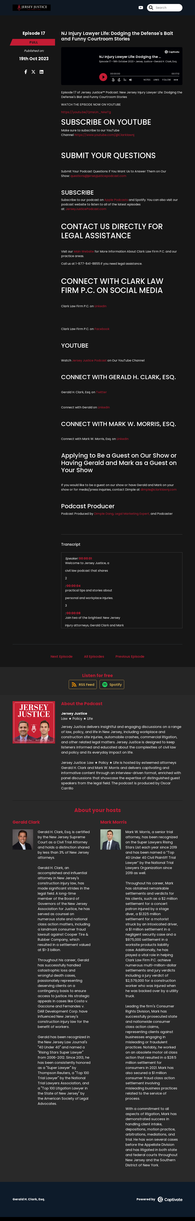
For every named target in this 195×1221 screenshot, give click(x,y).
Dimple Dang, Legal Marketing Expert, (122, 513)
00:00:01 (85, 558)
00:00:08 (73, 613)
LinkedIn (100, 306)
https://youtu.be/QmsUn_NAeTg (86, 112)
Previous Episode (130, 656)
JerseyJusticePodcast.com (86, 209)
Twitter (101, 392)
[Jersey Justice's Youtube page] (140, 9)
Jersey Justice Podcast (89, 360)
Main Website (84, 251)
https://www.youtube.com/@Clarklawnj (104, 135)
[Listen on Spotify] (112, 688)
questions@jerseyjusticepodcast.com (98, 176)
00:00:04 (73, 586)
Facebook (102, 329)
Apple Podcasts (116, 200)
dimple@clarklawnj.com (159, 489)
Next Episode (62, 656)
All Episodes (94, 656)
